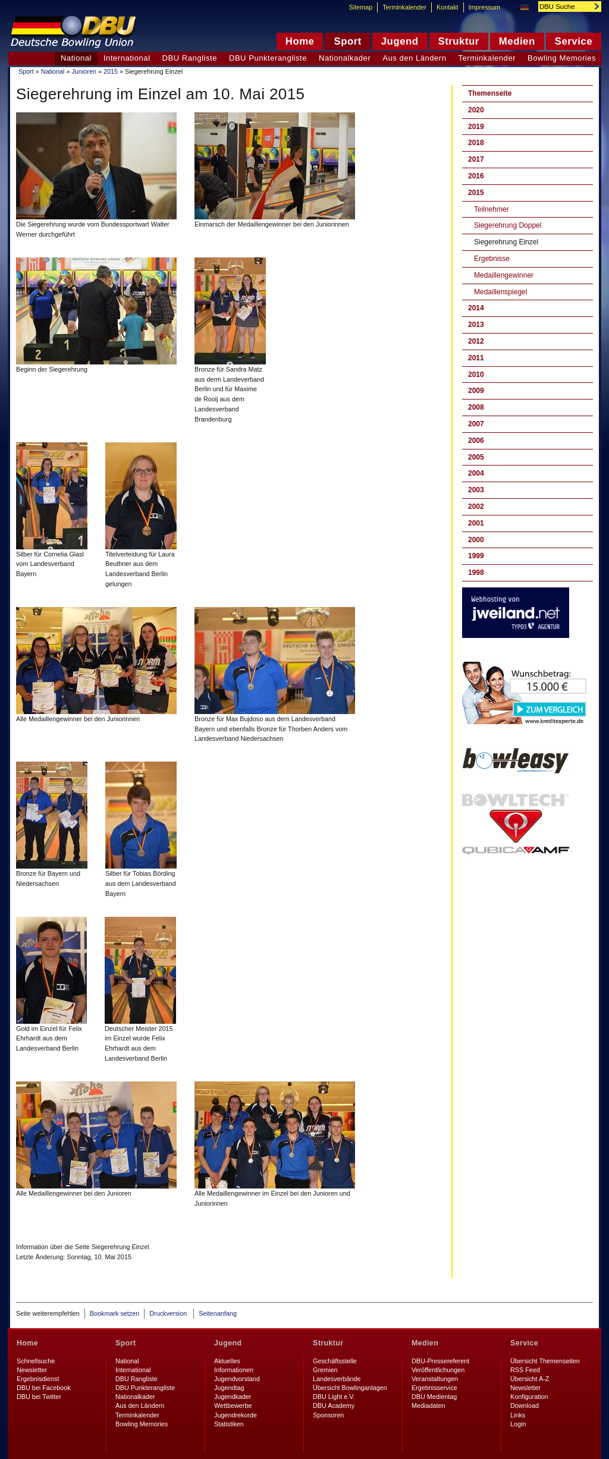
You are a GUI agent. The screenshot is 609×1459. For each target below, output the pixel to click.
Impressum (484, 7)
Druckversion (169, 1313)
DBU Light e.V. (333, 1396)
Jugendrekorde (235, 1415)
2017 (476, 159)
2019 (476, 126)
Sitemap (361, 7)
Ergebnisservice (434, 1387)
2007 (476, 424)
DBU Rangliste (189, 58)
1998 (476, 572)
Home (27, 1343)
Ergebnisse (492, 258)
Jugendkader (232, 1396)
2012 (476, 341)
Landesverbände (336, 1378)
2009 (476, 390)
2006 (476, 440)
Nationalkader (345, 58)
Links (517, 1415)
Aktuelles (227, 1360)
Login (518, 1423)
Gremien (325, 1369)
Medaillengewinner (503, 275)
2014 (476, 308)
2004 (476, 473)
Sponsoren (328, 1415)
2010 (476, 374)
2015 (110, 71)
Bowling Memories (562, 58)
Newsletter (32, 1369)
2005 (476, 457)
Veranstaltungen (435, 1378)
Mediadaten (428, 1405)
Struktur (328, 1343)
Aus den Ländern (414, 58)
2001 (476, 523)
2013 (476, 324)
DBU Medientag (434, 1396)
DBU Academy (333, 1405)
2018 (476, 143)
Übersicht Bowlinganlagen (350, 1387)
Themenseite (489, 93)
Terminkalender (487, 58)
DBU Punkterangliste (268, 58)
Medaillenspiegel (500, 292)
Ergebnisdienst (38, 1378)
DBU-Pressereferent (440, 1360)
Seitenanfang (218, 1313)
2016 (476, 176)
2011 (476, 358)
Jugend (228, 1343)
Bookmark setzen (114, 1313)
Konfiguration (529, 1396)
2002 (476, 506)
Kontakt (448, 7)
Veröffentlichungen (438, 1369)
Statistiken (229, 1423)
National (53, 71)
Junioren (83, 71)
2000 (476, 540)
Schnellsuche (36, 1360)
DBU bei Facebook (44, 1387)
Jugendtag (229, 1387)
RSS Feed (525, 1369)
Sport (26, 71)
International (126, 58)
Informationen (233, 1369)
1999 (476, 556)
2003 (476, 490)
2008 (476, 407)
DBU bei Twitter (39, 1396)
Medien (425, 1343)
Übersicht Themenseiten (545, 1360)
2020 (476, 110)
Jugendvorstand (237, 1378)
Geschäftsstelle (335, 1360)
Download (524, 1405)
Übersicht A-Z (529, 1378)
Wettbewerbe (233, 1405)
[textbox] (563, 6)
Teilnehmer (491, 209)
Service (524, 1343)
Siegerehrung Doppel (507, 225)
